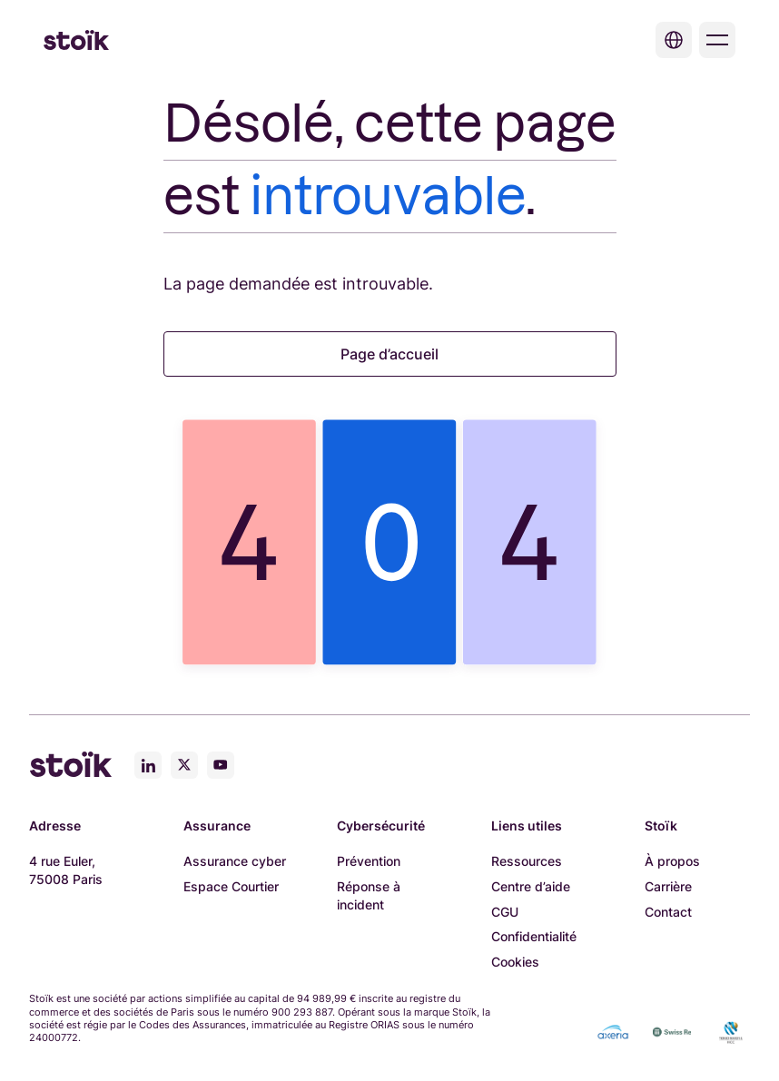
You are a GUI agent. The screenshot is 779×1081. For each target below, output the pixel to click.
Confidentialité (534, 936)
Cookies (515, 961)
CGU (504, 911)
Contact (668, 911)
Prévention (368, 861)
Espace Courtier (231, 886)
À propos (672, 861)
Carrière (668, 886)
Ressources (526, 861)
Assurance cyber (234, 861)
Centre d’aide (530, 886)
